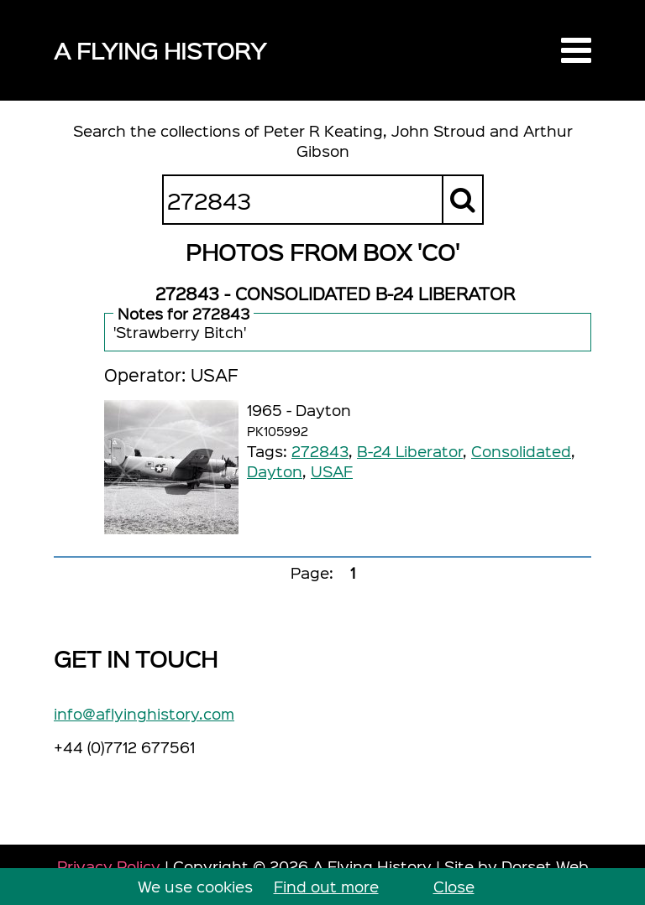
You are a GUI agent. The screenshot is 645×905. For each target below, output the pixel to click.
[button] (576, 50)
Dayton (274, 470)
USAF (332, 470)
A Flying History (160, 49)
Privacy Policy (108, 866)
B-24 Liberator (410, 450)
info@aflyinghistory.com (144, 713)
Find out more (326, 886)
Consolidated (521, 450)
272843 (320, 450)
